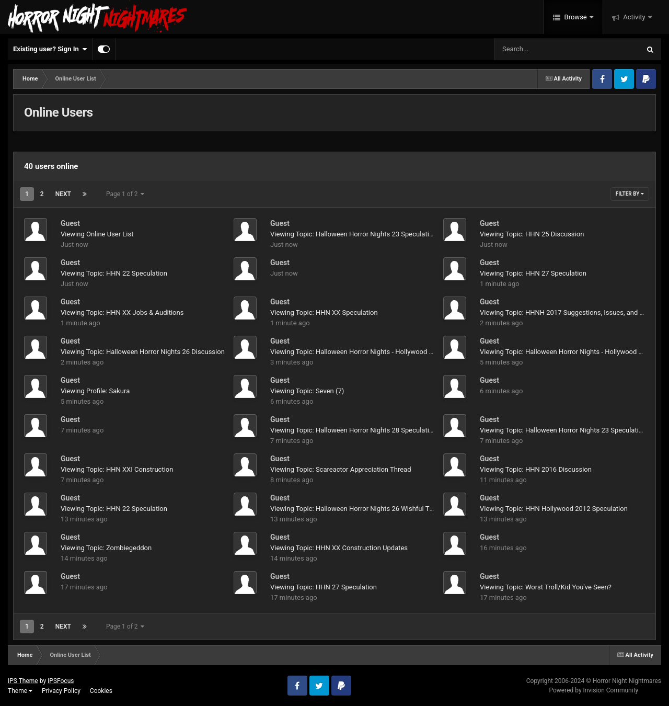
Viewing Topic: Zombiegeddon (106, 548)
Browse (575, 17)
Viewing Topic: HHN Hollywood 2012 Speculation (554, 509)
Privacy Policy (61, 690)
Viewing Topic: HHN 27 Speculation (533, 273)
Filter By (630, 194)
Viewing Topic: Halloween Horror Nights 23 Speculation (353, 234)
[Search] (540, 49)
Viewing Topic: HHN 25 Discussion (532, 234)
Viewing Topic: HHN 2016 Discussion (536, 469)
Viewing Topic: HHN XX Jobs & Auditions (122, 312)
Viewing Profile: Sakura (95, 391)
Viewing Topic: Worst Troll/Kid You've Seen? (546, 587)
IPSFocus (61, 681)
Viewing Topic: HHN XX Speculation (324, 312)
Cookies (101, 690)
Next (63, 194)
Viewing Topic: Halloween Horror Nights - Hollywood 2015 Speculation (375, 352)
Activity (634, 17)
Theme (20, 690)
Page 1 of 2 (125, 194)
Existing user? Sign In (50, 49)
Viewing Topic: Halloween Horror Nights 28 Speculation (353, 430)
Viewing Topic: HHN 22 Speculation (114, 273)
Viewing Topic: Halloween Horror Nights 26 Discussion (143, 352)
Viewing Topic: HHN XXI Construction (117, 469)
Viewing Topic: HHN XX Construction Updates (339, 548)
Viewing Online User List (97, 234)
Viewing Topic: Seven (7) (307, 391)
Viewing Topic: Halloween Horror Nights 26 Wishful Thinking (360, 509)
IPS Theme (23, 681)
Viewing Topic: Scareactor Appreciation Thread (340, 469)
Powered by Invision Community (593, 690)
